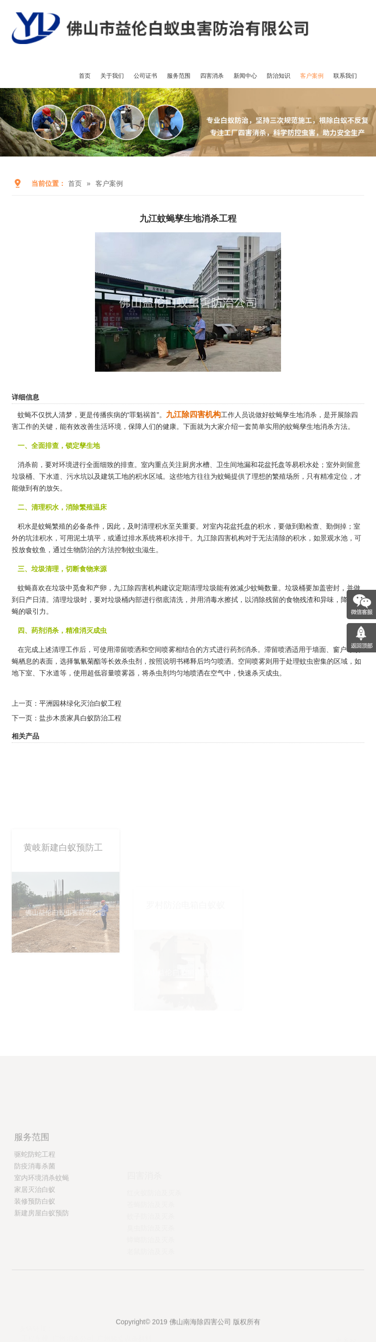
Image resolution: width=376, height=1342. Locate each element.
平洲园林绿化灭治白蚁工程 (80, 703)
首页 (85, 75)
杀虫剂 (131, 661)
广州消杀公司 (73, 1337)
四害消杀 (212, 75)
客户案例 (312, 75)
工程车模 (34, 1337)
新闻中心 (245, 75)
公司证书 (145, 75)
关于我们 (112, 75)
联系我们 (345, 75)
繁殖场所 (286, 476)
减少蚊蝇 (250, 588)
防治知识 (278, 75)
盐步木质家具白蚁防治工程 (80, 718)
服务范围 (178, 75)
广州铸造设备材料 (124, 1337)
